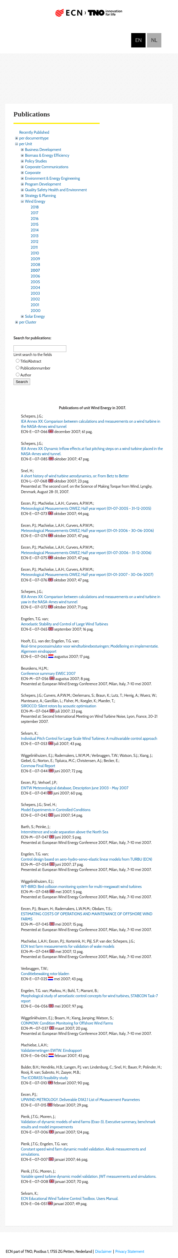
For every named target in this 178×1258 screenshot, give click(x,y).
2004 (35, 287)
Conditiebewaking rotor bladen (45, 973)
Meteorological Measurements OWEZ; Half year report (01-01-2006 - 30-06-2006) (87, 530)
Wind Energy (35, 201)
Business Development (43, 149)
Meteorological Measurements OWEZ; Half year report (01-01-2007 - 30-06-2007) (87, 574)
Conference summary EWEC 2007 (48, 673)
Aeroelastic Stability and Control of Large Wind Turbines (64, 624)
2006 (35, 276)
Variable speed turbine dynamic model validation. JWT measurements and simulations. (88, 1176)
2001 (35, 304)
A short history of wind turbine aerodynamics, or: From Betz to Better (75, 476)
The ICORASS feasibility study (44, 1077)
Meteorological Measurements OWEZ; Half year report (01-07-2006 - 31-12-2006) (86, 552)
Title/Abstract (30, 361)
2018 (35, 207)
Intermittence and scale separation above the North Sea (64, 832)
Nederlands (154, 40)
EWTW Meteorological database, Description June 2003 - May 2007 (74, 788)
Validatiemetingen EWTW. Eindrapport (51, 1050)
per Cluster (27, 322)
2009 (35, 258)
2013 (34, 235)
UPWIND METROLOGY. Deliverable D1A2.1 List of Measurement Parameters (80, 1099)
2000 (35, 310)
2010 (35, 253)
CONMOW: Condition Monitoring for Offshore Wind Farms (67, 1023)
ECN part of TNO (89, 15)
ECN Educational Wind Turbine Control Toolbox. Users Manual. (69, 1198)
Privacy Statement (129, 1251)
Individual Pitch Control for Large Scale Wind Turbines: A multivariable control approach (89, 738)
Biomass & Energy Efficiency (47, 155)
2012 (34, 241)
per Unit (25, 143)
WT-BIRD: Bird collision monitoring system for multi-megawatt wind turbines (81, 886)
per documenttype (34, 138)
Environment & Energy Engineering (52, 178)
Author (25, 375)
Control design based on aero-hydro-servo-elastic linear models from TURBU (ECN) (86, 859)
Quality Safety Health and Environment (56, 189)
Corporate (33, 172)
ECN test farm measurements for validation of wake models (67, 946)
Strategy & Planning (40, 195)
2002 (35, 299)
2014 (35, 230)
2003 (35, 293)
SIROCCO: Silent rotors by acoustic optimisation (58, 706)
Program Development (43, 184)
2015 (34, 224)
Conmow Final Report (38, 765)
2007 (35, 270)
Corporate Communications (46, 166)
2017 (34, 212)
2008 (35, 264)
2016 (35, 218)
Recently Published (34, 132)
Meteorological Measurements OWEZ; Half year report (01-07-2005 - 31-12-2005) (86, 508)
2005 (35, 281)
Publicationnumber (35, 368)
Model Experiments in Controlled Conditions (55, 809)
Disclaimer (103, 1251)
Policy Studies (36, 161)
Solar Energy (35, 316)
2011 (34, 247)
